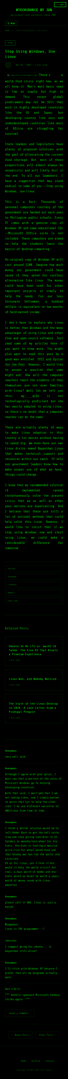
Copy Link (13, 600)
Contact (50, 1061)
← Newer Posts (20, 1035)
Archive (35, 1061)
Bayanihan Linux (50, 448)
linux (10, 43)
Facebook (12, 576)
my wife (30, 396)
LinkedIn (12, 584)
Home (7, 30)
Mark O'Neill (12, 989)
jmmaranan (11, 940)
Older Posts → (47, 1035)
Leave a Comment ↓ (20, 1013)
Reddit (11, 592)
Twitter (11, 568)
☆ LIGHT (60, 5)
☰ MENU (11, 23)
